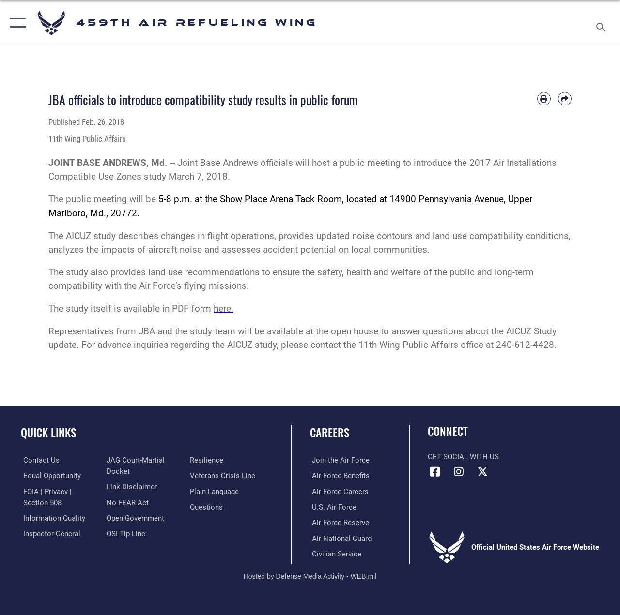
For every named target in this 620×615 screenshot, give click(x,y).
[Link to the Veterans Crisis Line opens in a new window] (223, 475)
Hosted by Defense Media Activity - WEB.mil (310, 575)
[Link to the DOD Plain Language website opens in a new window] (214, 491)
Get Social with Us (463, 456)
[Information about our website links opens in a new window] (131, 486)
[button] (15, 23)
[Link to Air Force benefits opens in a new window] (339, 475)
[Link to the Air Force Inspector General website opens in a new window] (49, 532)
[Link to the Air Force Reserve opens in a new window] (338, 522)
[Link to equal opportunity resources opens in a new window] (49, 475)
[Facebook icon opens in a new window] (435, 472)
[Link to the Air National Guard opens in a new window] (340, 537)
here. (223, 308)
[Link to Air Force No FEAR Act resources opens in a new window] (127, 501)
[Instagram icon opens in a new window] (458, 472)
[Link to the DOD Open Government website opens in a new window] (134, 517)
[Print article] (544, 98)
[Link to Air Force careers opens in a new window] (338, 491)
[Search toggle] (602, 22)
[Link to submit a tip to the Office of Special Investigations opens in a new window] (125, 532)
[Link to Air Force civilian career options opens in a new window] (334, 553)
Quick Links (48, 433)
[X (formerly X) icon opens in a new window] (482, 472)
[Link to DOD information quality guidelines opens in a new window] (52, 517)
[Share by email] (565, 98)
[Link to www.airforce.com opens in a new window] (339, 460)
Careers (329, 433)
